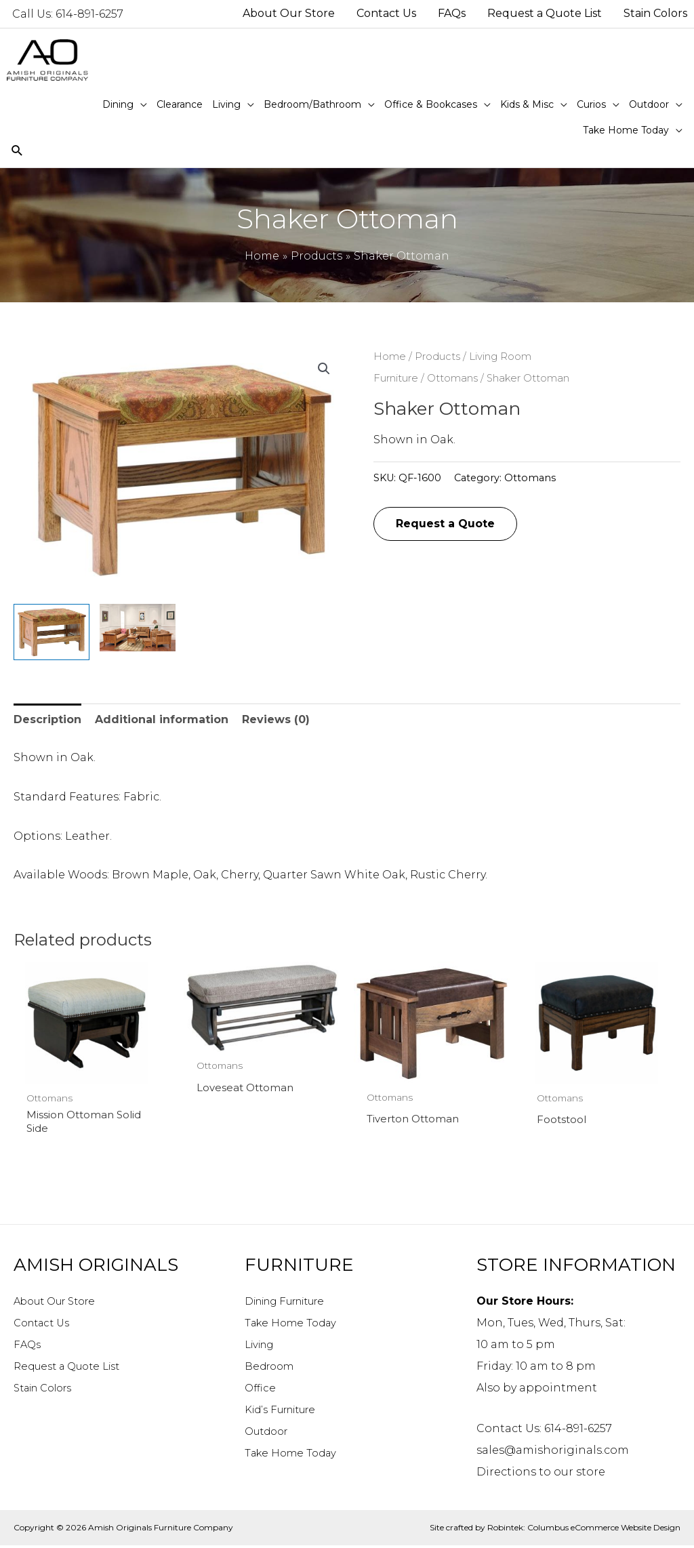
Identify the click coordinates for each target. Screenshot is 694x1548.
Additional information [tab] (161, 719)
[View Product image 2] (138, 628)
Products (437, 356)
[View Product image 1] (51, 632)
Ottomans (452, 378)
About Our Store (60, 1303)
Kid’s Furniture (286, 1411)
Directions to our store (540, 1473)
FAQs (28, 1346)
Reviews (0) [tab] (276, 719)
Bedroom (271, 1368)
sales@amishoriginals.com (552, 1452)
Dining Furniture (293, 1303)
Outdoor (269, 1433)
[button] (324, 369)
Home (389, 356)
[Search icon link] (17, 151)
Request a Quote (445, 523)
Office (261, 1389)
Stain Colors (48, 1389)
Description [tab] (47, 719)
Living (262, 1346)
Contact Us (45, 1324)
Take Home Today (294, 1324)
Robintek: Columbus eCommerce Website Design (583, 1529)
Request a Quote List (72, 1368)
